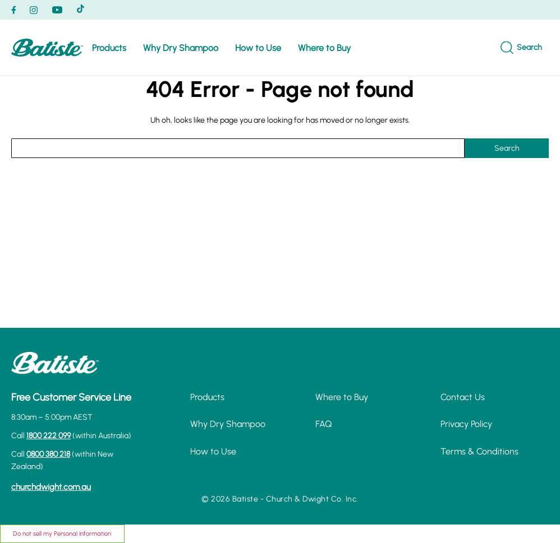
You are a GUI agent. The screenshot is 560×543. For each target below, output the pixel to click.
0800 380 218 (48, 454)
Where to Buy (324, 48)
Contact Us (462, 397)
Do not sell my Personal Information (62, 533)
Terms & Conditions (479, 451)
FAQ (323, 424)
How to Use (258, 48)
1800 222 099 (48, 435)
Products (109, 48)
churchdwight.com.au (51, 487)
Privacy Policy (466, 424)
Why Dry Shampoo (180, 48)
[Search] (521, 48)
